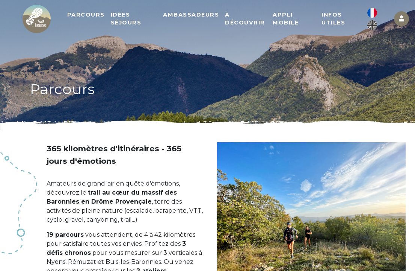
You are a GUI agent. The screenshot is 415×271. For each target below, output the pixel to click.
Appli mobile (286, 18)
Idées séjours (126, 18)
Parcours (86, 14)
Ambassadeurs (191, 14)
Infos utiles (333, 18)
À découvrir (245, 18)
